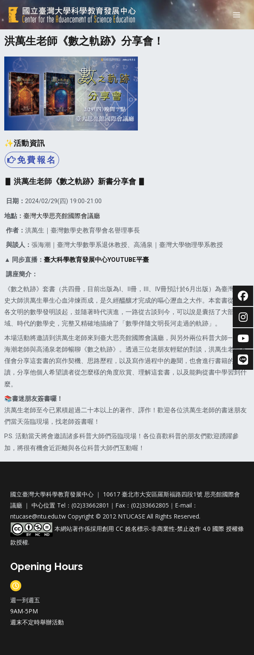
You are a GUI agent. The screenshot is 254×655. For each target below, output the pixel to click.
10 (106, 494)
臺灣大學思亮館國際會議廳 (61, 216)
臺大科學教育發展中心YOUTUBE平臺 (96, 260)
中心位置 (44, 505)
